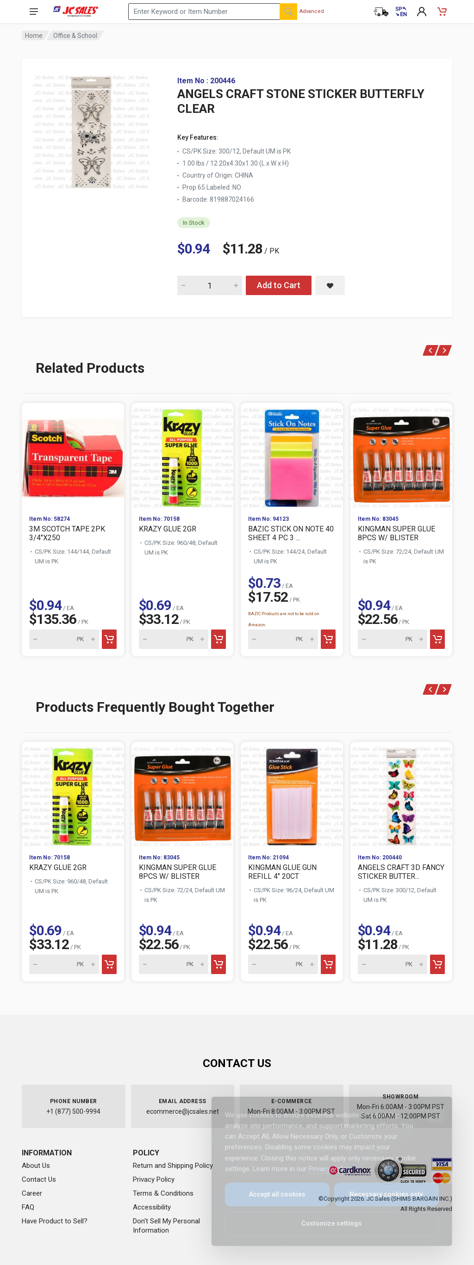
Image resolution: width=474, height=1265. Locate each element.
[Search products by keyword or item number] (212, 11)
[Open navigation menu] (34, 11)
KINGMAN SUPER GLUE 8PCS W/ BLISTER (396, 533)
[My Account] (422, 11)
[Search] (288, 11)
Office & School (75, 35)
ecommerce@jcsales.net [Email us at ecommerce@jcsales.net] (182, 1111)
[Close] (428, 1114)
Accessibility (152, 1207)
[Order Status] (381, 11)
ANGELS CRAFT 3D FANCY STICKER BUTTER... (401, 872)
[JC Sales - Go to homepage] (76, 11)
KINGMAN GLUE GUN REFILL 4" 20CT (282, 872)
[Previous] (431, 350)
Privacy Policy (154, 1179)
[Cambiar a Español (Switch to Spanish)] (401, 11)
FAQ (28, 1207)
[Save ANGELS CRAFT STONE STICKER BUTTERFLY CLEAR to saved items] (330, 285)
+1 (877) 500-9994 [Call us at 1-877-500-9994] (73, 1111)
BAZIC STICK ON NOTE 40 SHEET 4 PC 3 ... (291, 533)
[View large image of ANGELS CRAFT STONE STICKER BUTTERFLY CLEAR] (91, 129)
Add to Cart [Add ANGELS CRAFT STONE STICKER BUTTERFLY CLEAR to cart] (278, 285)
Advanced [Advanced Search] (311, 11)
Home (34, 35)
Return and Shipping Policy (173, 1165)
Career (32, 1193)
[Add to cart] (109, 639)
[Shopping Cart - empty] (442, 11)
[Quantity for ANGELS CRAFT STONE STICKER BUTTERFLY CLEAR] (209, 285)
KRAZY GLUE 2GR (167, 529)
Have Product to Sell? (54, 1221)
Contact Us (39, 1179)
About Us (36, 1165)
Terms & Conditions (163, 1193)
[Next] (444, 350)
